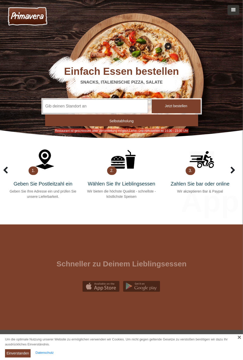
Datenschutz (45, 352)
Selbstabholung (121, 121)
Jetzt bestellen (176, 106)
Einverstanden (18, 353)
